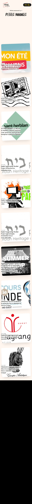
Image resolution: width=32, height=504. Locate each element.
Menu (27, 5)
